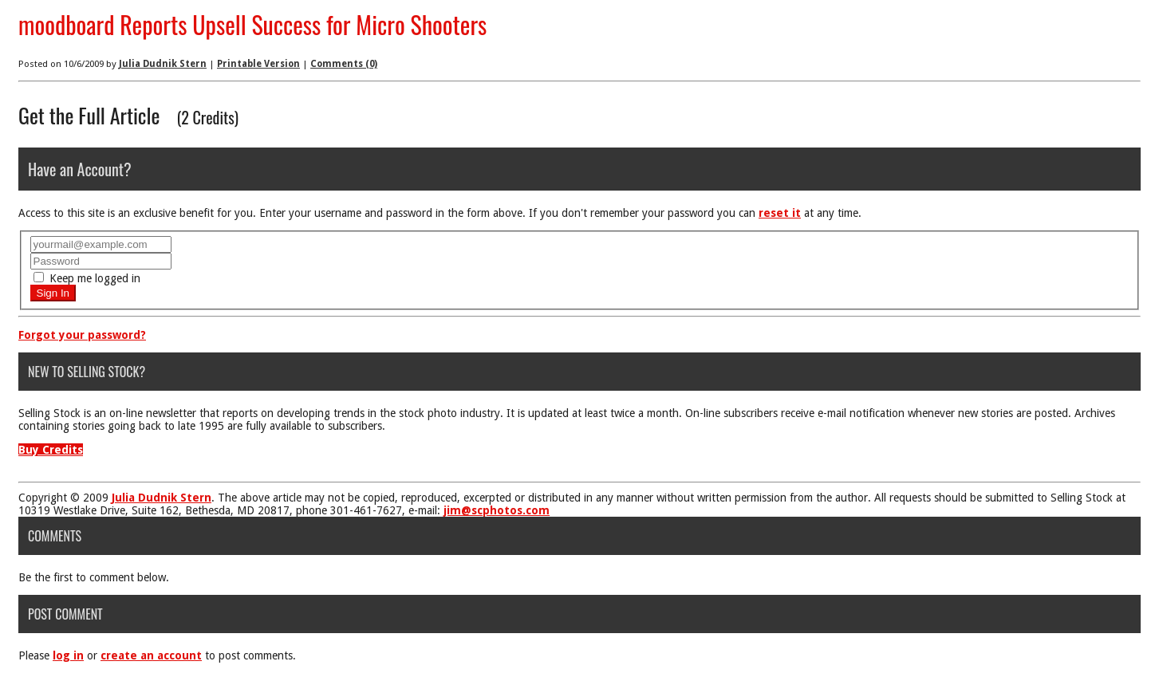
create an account (151, 655)
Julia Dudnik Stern (163, 63)
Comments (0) (343, 63)
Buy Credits (50, 449)
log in (68, 655)
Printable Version (258, 63)
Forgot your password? (82, 335)
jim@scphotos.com (496, 510)
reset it (780, 213)
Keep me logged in (87, 278)
